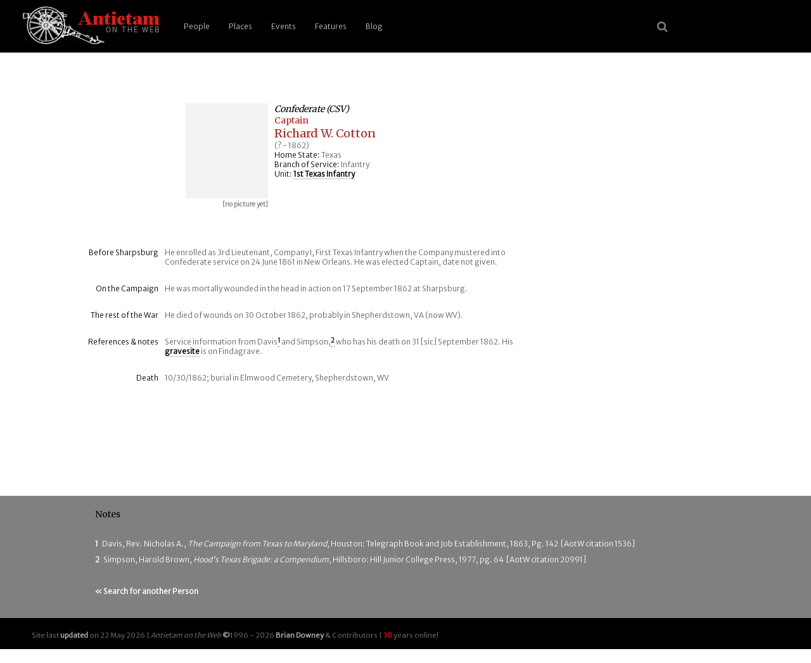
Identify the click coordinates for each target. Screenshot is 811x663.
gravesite (182, 351)
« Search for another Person (146, 591)
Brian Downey (300, 635)
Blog (374, 26)
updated (74, 635)
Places (240, 26)
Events (283, 26)
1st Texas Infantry (324, 174)
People (197, 26)
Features (331, 26)
